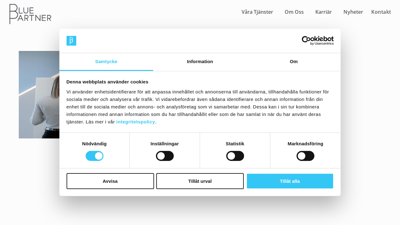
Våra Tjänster (257, 11)
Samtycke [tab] (106, 61)
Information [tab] (200, 61)
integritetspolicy (135, 121)
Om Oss (294, 11)
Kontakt (381, 11)
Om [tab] (294, 61)
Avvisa (110, 181)
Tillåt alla (290, 181)
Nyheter (353, 11)
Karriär (323, 11)
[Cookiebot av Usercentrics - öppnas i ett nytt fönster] (306, 40)
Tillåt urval (200, 181)
